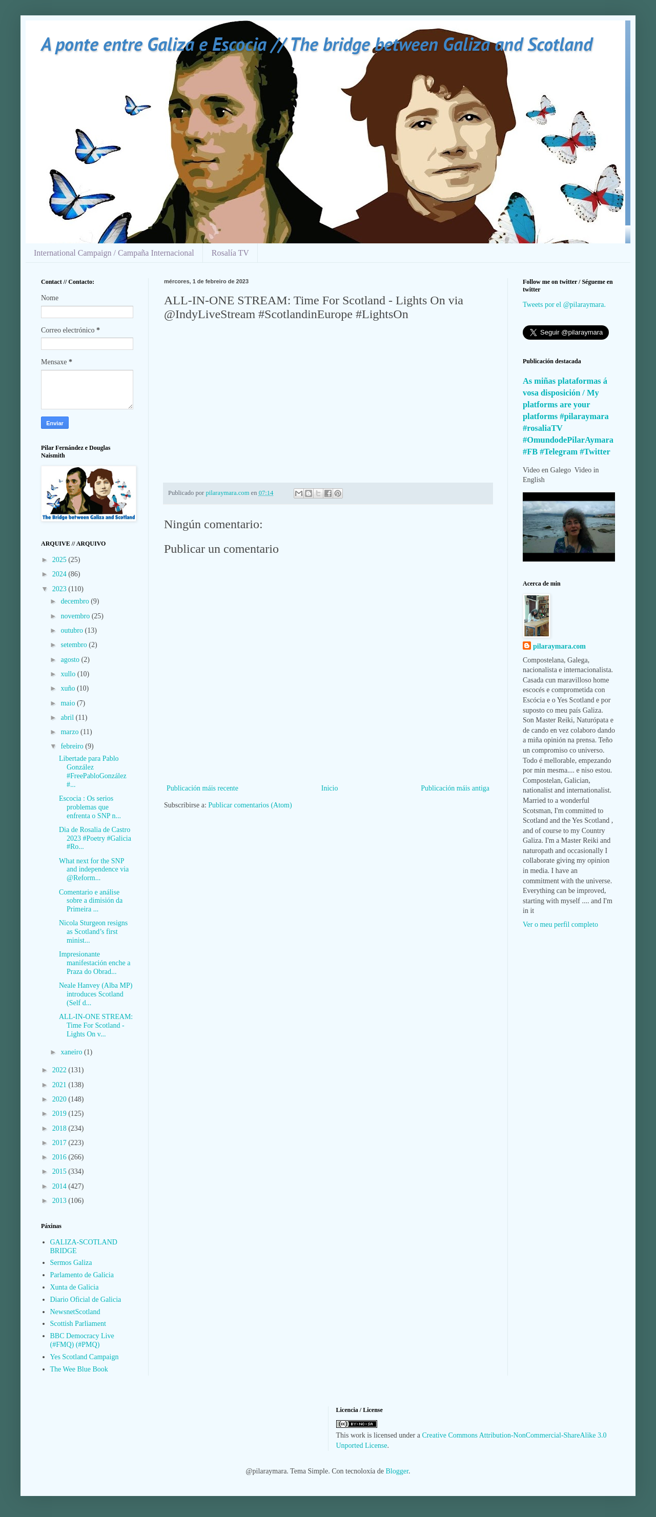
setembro (74, 645)
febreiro (72, 746)
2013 (60, 1200)
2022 (60, 1070)
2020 (60, 1099)
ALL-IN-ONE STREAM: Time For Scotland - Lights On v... (96, 1025)
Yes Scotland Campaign (84, 1357)
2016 (60, 1157)
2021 (60, 1085)
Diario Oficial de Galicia (85, 1299)
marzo (70, 732)
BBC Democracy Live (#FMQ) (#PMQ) (82, 1340)
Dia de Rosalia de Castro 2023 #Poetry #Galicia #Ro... (95, 838)
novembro (75, 616)
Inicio (329, 788)
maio (68, 703)
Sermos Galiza (71, 1262)
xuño (68, 688)
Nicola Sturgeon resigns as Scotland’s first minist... (93, 931)
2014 (60, 1186)
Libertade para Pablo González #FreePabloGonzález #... (93, 771)
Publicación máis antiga (455, 788)
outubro (72, 630)
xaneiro (72, 1052)
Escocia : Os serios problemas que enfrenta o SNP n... (90, 807)
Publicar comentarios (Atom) (250, 805)
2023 (60, 589)
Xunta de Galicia (74, 1287)
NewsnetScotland (75, 1312)
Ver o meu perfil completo (560, 924)
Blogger (397, 1471)
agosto (70, 659)
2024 (60, 574)
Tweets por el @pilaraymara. (564, 304)
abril (67, 717)
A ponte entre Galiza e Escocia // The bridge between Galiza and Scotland (316, 44)
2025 (60, 560)
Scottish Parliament (78, 1323)
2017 (60, 1143)
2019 (60, 1113)
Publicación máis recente (202, 788)
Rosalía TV (230, 252)
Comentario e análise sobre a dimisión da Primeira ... (90, 900)
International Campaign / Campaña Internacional (114, 252)
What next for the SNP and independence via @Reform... (94, 869)
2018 (60, 1128)
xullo (68, 674)
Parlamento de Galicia (82, 1275)
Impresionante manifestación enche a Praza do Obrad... (94, 962)
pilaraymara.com (559, 646)
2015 (60, 1171)
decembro (75, 601)
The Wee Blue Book (79, 1369)
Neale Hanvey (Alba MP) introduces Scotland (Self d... (95, 994)
